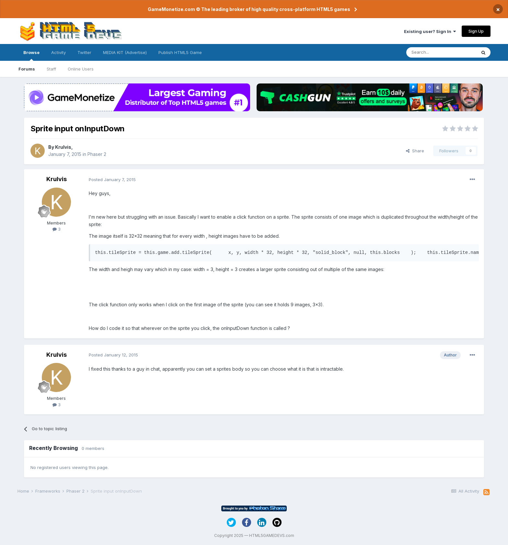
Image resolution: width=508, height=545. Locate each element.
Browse (31, 55)
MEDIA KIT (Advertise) (125, 52)
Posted (112, 179)
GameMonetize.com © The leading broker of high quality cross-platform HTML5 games (249, 9)
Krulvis (63, 147)
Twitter (84, 52)
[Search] (441, 52)
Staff (51, 68)
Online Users (81, 68)
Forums (26, 68)
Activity (58, 52)
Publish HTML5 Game (180, 52)
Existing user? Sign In (430, 31)
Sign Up (476, 31)
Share (415, 150)
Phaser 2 (96, 154)
